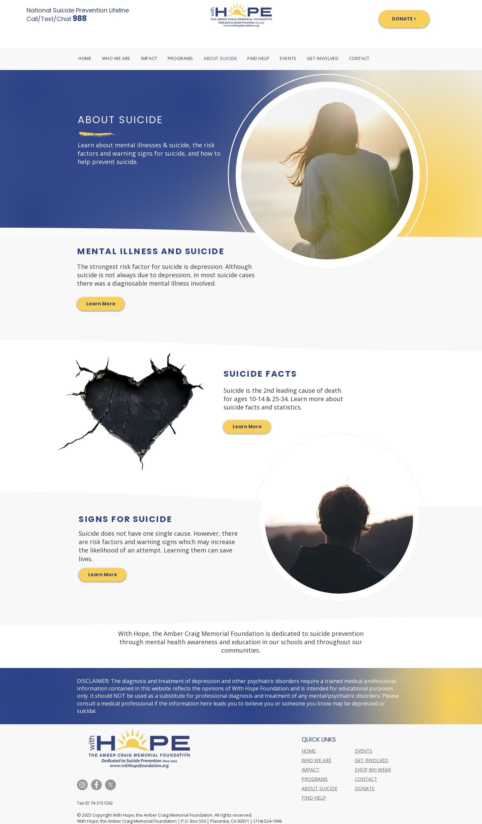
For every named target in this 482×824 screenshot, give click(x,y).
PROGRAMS (315, 779)
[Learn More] (101, 304)
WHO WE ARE (316, 760)
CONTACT (366, 779)
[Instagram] (82, 784)
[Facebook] (96, 784)
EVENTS (363, 751)
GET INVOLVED (371, 760)
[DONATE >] (404, 19)
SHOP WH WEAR (373, 769)
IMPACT (310, 769)
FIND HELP (314, 798)
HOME (309, 751)
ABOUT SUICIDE (319, 788)
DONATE (365, 788)
